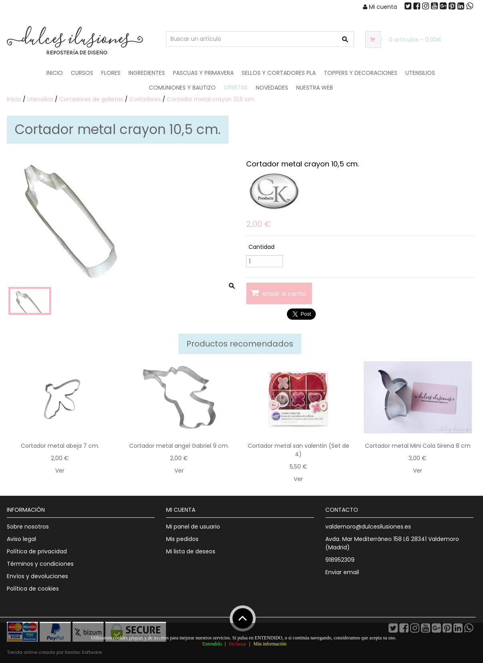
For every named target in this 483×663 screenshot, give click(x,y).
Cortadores (145, 99)
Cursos (82, 73)
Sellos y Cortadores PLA (279, 73)
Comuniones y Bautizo (182, 88)
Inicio (54, 73)
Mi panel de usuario (193, 527)
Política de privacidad (37, 551)
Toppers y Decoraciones (360, 73)
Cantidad (262, 247)
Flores (110, 73)
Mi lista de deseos (190, 551)
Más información (269, 644)
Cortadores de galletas (91, 99)
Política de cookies (33, 589)
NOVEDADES (272, 88)
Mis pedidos (182, 539)
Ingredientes (146, 73)
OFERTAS (236, 88)
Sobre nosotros (28, 527)
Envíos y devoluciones (37, 576)
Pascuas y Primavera (203, 73)
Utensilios (420, 73)
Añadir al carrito (278, 293)
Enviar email (342, 572)
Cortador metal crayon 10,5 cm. (211, 99)
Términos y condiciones (40, 564)
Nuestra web (314, 88)
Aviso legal (21, 539)
